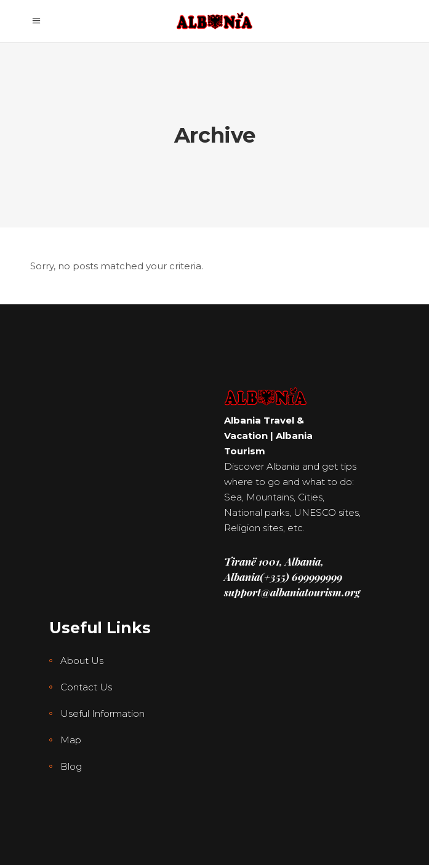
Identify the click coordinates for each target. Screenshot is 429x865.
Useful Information (102, 713)
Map (70, 740)
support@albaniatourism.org (292, 592)
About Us (81, 660)
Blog (71, 766)
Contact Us (86, 687)
